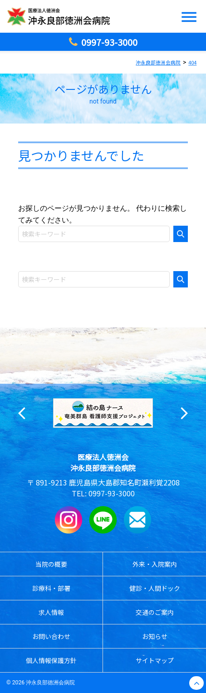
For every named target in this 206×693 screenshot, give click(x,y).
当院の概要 (51, 564)
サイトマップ (155, 660)
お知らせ (154, 636)
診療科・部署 (51, 588)
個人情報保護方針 (51, 660)
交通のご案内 (155, 612)
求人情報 (51, 612)
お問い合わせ (51, 636)
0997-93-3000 (111, 493)
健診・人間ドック (154, 588)
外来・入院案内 (154, 564)
